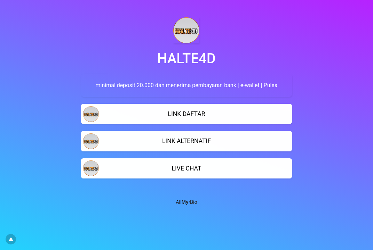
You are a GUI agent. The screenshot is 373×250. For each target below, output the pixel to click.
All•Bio (186, 202)
